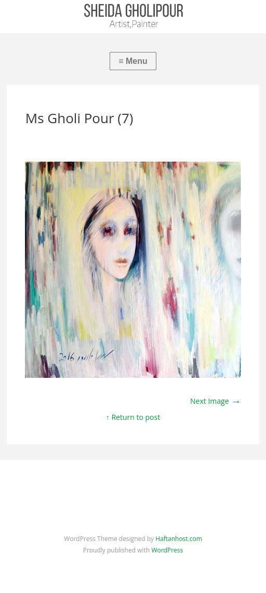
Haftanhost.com (178, 538)
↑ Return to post (133, 417)
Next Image (215, 401)
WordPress (167, 550)
